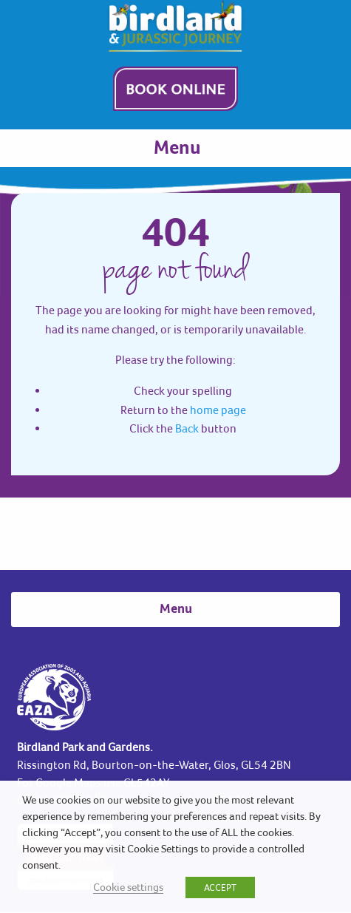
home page (218, 409)
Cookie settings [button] (128, 886)
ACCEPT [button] (220, 887)
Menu (177, 148)
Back (187, 428)
